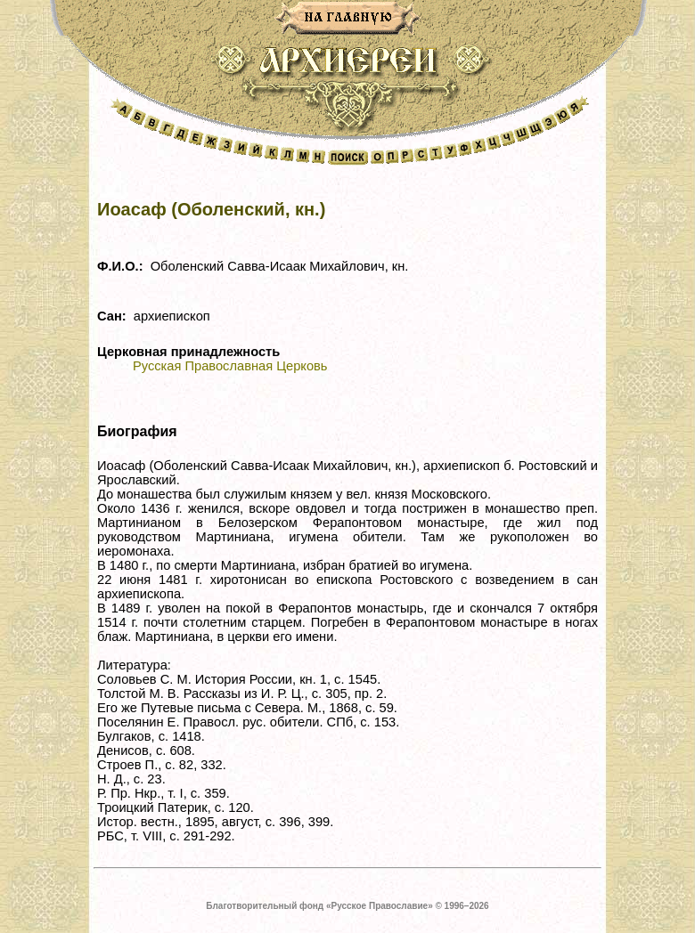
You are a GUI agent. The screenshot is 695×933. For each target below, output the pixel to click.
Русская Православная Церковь (230, 366)
